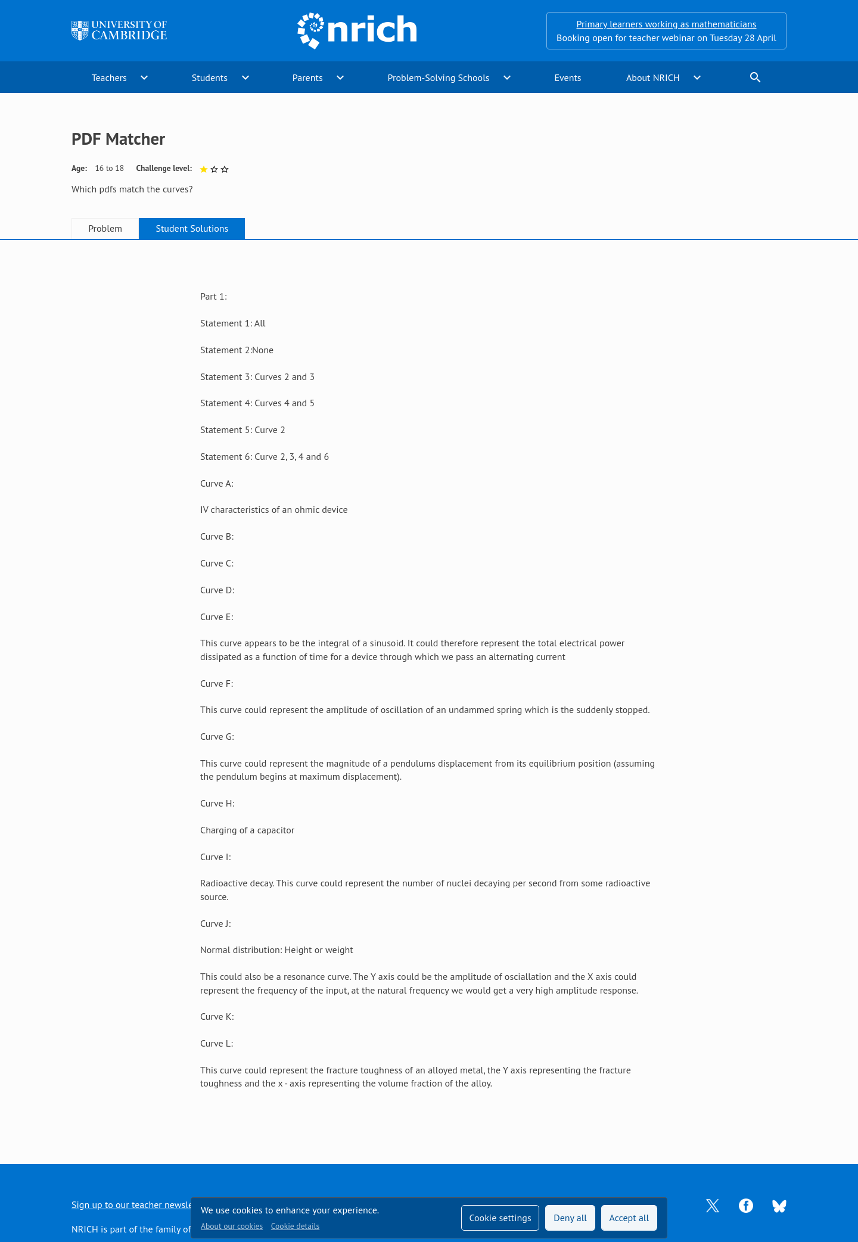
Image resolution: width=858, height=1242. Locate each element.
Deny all (570, 1218)
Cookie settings (500, 1218)
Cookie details (295, 1226)
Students (210, 77)
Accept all (629, 1218)
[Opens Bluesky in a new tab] (779, 1205)
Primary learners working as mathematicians (667, 24)
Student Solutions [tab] (192, 228)
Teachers (109, 77)
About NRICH (653, 77)
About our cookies (232, 1226)
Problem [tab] (105, 228)
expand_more (144, 77)
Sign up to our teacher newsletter (139, 1204)
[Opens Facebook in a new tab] (746, 1204)
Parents (308, 77)
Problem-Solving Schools (439, 77)
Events (567, 77)
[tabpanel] (429, 689)
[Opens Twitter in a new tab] (712, 1204)
